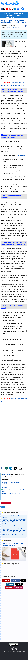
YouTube (6, 580)
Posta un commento (6, 502)
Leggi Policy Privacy (7, 651)
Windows (7, 13)
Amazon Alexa (21, 155)
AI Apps (20, 17)
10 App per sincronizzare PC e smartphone (12, 525)
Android (10, 15)
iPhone (18, 15)
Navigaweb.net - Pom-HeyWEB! (9, 647)
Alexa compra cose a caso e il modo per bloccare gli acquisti (13, 21)
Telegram (10, 584)
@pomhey (17, 27)
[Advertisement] (14, 425)
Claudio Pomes (10, 27)
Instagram (19, 588)
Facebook (15, 580)
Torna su (3, 506)
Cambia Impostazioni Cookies (18, 651)
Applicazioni (10, 17)
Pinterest (9, 588)
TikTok (19, 584)
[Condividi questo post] (26, 26)
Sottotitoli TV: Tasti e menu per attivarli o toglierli (14, 519)
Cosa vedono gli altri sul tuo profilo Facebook (13, 532)
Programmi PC (19, 13)
